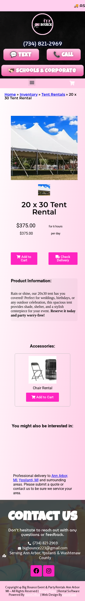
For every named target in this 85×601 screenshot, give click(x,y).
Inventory (29, 94)
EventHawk (69, 594)
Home (10, 94)
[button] (32, 82)
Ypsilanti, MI (29, 480)
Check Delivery (63, 258)
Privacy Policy (47, 591)
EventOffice (32, 594)
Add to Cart (24, 258)
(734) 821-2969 (42, 43)
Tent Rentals (53, 94)
